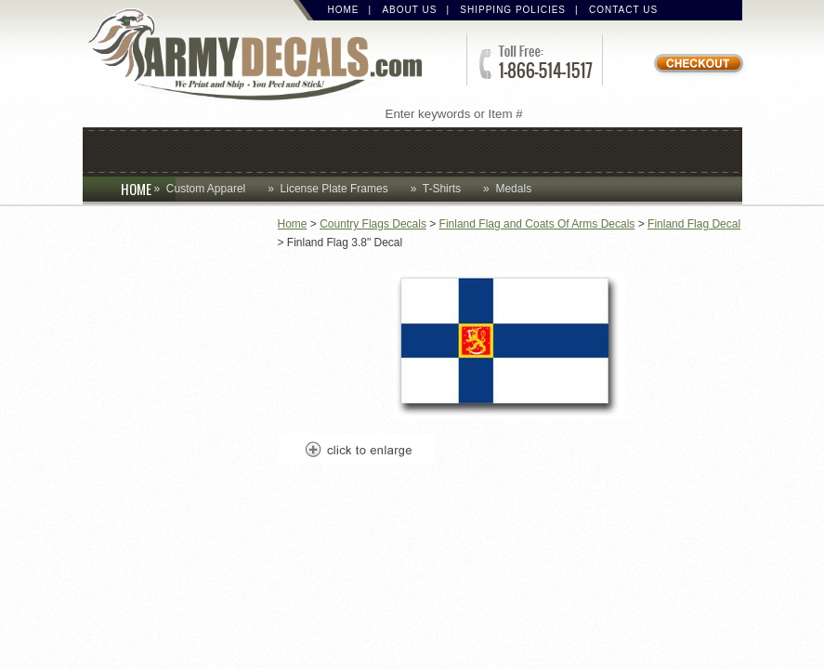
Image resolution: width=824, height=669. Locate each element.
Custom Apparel (331, 150)
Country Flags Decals (373, 223)
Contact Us (623, 10)
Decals (464, 150)
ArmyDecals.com (262, 56)
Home (344, 10)
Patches (679, 150)
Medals (513, 188)
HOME (148, 189)
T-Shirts (442, 188)
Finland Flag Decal (693, 223)
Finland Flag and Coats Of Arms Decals (537, 223)
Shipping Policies (513, 10)
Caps (131, 150)
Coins (206, 150)
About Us (409, 10)
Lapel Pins (568, 150)
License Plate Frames (334, 188)
